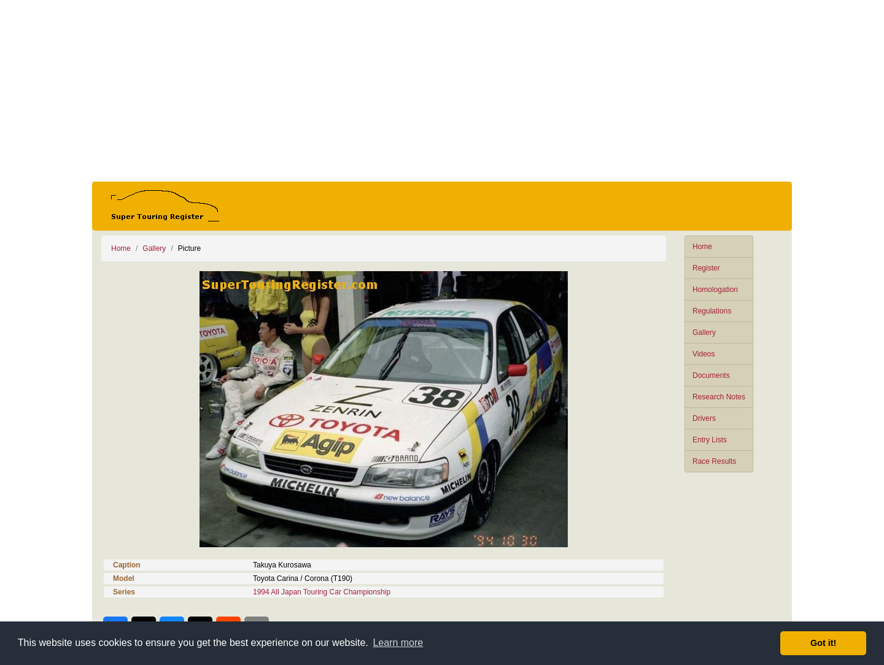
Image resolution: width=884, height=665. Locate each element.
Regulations (711, 311)
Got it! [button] (823, 643)
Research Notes (718, 397)
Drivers (704, 418)
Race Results (714, 461)
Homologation (715, 289)
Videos (703, 354)
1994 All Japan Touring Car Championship (321, 592)
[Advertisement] (442, 91)
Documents (711, 375)
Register (706, 268)
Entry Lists (709, 440)
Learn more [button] (398, 642)
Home (702, 246)
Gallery (704, 332)
